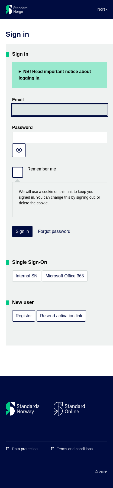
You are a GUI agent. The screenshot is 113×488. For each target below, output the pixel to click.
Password (22, 127)
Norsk (103, 9)
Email (18, 99)
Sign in (22, 231)
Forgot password (54, 231)
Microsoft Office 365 (65, 276)
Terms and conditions (75, 449)
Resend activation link (61, 315)
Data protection (25, 449)
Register (24, 315)
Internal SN (26, 276)
